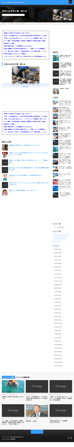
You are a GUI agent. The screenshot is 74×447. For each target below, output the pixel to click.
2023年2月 (56, 355)
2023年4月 (56, 348)
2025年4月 (56, 264)
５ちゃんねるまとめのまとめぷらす (17, 441)
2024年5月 (56, 303)
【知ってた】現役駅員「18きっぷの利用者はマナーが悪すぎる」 (65, 196)
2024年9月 (56, 289)
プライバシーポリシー (6, 443)
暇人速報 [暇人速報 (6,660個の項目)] (63, 239)
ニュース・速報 (12, 16)
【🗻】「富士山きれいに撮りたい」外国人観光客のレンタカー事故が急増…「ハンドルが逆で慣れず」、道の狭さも (25, 52)
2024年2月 (56, 313)
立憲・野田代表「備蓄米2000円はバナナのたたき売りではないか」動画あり (65, 163)
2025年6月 (56, 257)
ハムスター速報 (20, 16)
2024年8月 (56, 292)
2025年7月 (56, 254)
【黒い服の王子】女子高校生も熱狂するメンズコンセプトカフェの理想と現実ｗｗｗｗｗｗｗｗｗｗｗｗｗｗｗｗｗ (65, 118)
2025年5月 (56, 261)
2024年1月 (56, 316)
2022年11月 (56, 365)
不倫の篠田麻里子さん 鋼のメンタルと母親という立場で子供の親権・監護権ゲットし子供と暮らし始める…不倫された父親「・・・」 (65, 111)
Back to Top (37, 437)
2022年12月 (56, 362)
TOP (3, 6)
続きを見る (25, 88)
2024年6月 (56, 299)
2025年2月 (56, 271)
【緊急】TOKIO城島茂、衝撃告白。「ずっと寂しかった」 (23, 191)
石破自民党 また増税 (8, 44)
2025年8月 (56, 250)
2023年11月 (56, 323)
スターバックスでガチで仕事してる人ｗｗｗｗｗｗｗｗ (65, 176)
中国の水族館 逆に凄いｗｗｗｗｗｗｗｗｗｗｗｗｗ (65, 189)
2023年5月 (56, 344)
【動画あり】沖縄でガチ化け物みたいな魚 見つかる (16, 34)
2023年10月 (56, 327)
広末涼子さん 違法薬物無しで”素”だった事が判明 (65, 168)
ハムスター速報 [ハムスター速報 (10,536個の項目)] (57, 239)
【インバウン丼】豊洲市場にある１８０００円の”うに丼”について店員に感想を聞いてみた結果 (65, 183)
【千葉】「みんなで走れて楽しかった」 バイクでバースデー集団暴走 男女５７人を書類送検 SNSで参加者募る (25, 39)
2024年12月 (56, 278)
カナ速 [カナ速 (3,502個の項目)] (66, 236)
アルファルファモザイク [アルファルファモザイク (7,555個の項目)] (58, 236)
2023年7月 (56, 337)
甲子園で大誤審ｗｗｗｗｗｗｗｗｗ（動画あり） (15, 55)
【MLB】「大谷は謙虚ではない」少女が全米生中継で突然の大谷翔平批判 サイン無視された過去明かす (25, 37)
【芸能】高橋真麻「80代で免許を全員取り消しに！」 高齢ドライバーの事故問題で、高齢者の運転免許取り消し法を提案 (25, 50)
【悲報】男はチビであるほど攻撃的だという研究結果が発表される (25, 176)
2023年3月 (56, 351)
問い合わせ (8, 6)
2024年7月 (56, 296)
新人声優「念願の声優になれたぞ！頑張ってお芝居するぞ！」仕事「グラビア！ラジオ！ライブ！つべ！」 (65, 105)
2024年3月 (56, 310)
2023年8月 (56, 334)
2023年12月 (56, 320)
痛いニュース (35, 394)
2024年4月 (56, 306)
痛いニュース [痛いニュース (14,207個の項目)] (56, 242)
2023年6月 (56, 341)
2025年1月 (56, 275)
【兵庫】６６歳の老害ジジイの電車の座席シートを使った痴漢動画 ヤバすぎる (65, 137)
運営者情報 (13, 443)
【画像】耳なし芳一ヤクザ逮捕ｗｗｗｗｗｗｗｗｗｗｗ (65, 124)
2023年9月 (56, 330)
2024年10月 (56, 285)
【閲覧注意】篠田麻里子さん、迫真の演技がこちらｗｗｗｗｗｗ (25, 146)
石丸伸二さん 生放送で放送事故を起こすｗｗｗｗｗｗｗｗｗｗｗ (65, 130)
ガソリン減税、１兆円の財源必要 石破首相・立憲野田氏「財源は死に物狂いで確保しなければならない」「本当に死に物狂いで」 (25, 42)
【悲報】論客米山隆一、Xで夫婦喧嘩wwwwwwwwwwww (17, 47)
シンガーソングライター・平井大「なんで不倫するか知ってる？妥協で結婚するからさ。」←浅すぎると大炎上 (25, 57)
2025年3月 (56, 268)
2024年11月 (56, 282)
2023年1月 (56, 358)
